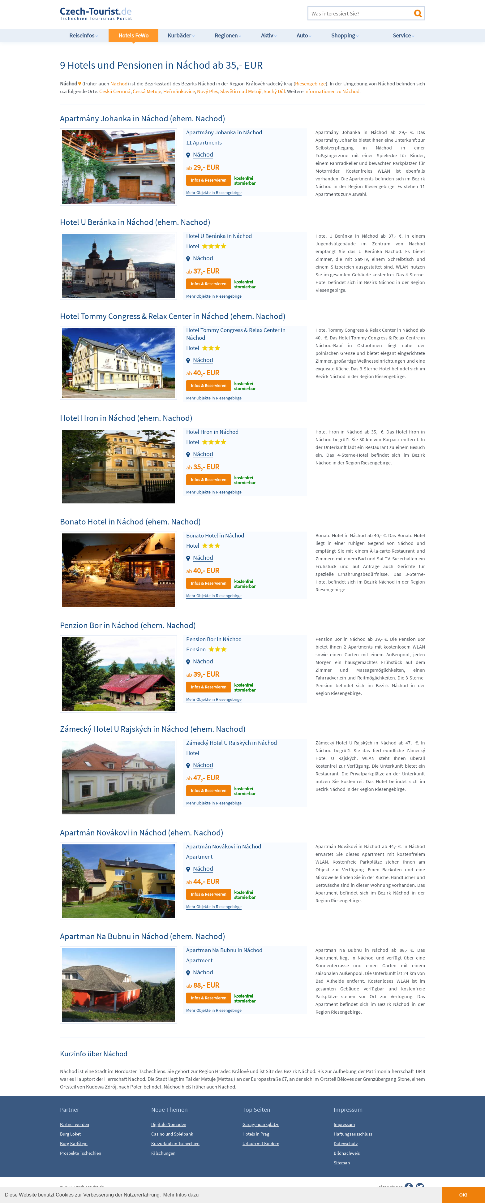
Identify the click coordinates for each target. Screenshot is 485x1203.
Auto (304, 35)
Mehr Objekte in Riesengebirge (214, 192)
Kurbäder (181, 35)
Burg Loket (70, 1134)
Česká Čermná (115, 91)
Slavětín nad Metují (240, 91)
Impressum (344, 1124)
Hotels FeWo (133, 35)
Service (404, 35)
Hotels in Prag (255, 1134)
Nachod (118, 83)
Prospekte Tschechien (80, 1153)
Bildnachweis (347, 1153)
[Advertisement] (223, 13)
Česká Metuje (147, 91)
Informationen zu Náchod (331, 91)
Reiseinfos (83, 35)
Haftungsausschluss (353, 1134)
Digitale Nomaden (168, 1124)
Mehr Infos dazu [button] (181, 1194)
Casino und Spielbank (172, 1134)
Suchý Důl (274, 91)
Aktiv (269, 35)
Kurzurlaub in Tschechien (175, 1143)
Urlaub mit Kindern (260, 1143)
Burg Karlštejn (74, 1143)
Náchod (203, 154)
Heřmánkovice (179, 91)
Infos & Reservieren (208, 180)
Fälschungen (163, 1153)
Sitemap (342, 1163)
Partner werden (74, 1124)
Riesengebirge (310, 83)
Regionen (228, 35)
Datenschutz (346, 1143)
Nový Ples (207, 91)
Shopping (345, 35)
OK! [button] (463, 1194)
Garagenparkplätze (260, 1124)
